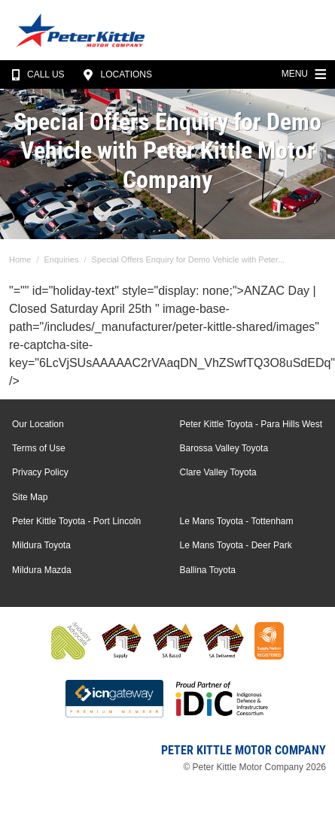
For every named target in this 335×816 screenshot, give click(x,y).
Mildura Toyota (41, 545)
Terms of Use (38, 448)
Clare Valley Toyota (218, 472)
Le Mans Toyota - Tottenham (237, 521)
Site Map (29, 497)
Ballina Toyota (208, 570)
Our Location (38, 424)
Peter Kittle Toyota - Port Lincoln (76, 521)
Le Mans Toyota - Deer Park (236, 545)
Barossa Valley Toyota (224, 448)
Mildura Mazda (42, 570)
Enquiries (61, 259)
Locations (115, 74)
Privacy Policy (40, 472)
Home (20, 259)
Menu (306, 72)
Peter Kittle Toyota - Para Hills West (251, 424)
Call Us (35, 74)
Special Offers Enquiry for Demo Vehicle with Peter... (188, 259)
